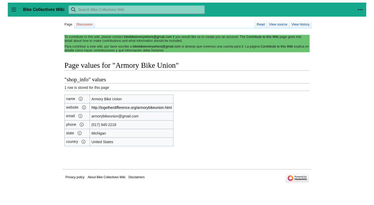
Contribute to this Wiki (262, 37)
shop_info (78, 79)
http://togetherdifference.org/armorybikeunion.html (131, 107)
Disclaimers (137, 177)
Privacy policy (74, 177)
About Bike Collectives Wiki (106, 177)
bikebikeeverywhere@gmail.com (148, 37)
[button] (81, 99)
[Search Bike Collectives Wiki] (137, 9)
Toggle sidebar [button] (15, 12)
